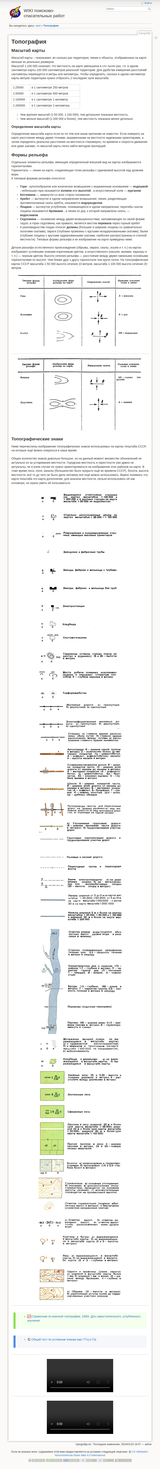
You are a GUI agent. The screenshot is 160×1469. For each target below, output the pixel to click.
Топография (51, 25)
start (38, 25)
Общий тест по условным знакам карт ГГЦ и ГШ (64, 1339)
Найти (150, 8)
